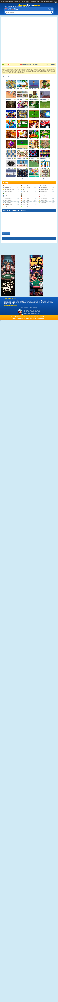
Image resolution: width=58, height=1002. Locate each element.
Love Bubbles (31, 158)
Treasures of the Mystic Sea (10, 88)
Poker (30, 128)
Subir (43, 318)
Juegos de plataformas (44, 196)
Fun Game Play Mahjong (10, 158)
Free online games (24, 307)
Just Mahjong (42, 178)
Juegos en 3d (25, 204)
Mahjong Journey (32, 148)
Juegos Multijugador (33, 307)
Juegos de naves (43, 193)
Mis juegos (9, 9)
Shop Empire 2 (20, 99)
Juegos (16, 9)
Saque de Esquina (32, 168)
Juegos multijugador (44, 189)
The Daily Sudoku (9, 168)
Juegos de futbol (26, 193)
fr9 (23, 189)
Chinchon (19, 138)
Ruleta (30, 138)
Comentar (5, 233)
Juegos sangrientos (43, 200)
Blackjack (42, 138)
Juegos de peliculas (43, 195)
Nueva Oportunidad (32, 88)
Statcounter (2, 320)
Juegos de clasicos (8, 198)
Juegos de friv (25, 191)
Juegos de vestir (43, 202)
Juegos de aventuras (11, 76)
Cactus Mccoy (42, 88)
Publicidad (39, 318)
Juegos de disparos (8, 206)
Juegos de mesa (26, 202)
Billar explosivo (32, 119)
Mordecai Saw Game (33, 99)
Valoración (6, 65)
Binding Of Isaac (9, 109)
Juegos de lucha (43, 185)
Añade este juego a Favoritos (29, 64)
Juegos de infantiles (26, 198)
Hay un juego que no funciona (30, 318)
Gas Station (8, 99)
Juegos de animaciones (9, 189)
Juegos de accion (8, 187)
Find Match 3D (9, 148)
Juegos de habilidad (26, 196)
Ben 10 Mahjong (43, 148)
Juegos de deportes (8, 204)
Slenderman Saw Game (44, 99)
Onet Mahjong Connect (21, 158)
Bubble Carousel (32, 178)
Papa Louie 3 (19, 109)
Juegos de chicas (26, 200)
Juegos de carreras (8, 195)
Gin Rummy (19, 168)
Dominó (18, 128)
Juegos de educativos (27, 185)
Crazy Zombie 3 (43, 119)
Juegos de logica (26, 206)
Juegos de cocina (8, 202)
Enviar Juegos (20, 318)
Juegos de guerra (26, 195)
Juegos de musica (43, 191)
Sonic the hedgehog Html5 (10, 119)
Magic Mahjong (20, 119)
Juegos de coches (8, 200)
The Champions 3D (43, 109)
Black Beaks (19, 88)
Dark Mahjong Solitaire (21, 178)
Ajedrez (7, 138)
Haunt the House (32, 109)
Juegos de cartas (8, 196)
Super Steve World (21, 148)
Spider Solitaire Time (10, 178)
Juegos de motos (43, 187)
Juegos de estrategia (26, 187)
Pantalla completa (50, 64)
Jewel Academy (43, 158)
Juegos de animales (8, 191)
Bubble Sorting (43, 168)
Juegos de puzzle (43, 198)
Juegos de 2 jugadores (9, 185)
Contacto (14, 318)
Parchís (7, 128)
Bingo (41, 128)
